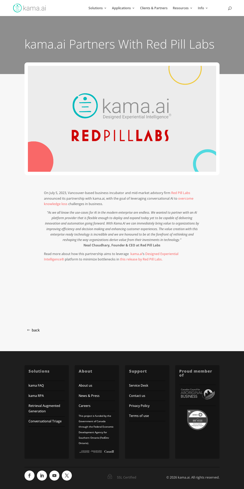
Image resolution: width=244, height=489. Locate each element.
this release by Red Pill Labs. (141, 259)
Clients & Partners (154, 8)
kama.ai (136, 254)
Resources (181, 8)
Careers (84, 406)
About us (85, 385)
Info (201, 8)
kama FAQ (36, 385)
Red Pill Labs (180, 193)
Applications (121, 8)
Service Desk (138, 385)
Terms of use (139, 416)
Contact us (137, 395)
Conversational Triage (45, 421)
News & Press (89, 395)
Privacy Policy (139, 406)
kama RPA (36, 395)
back (36, 330)
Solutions (95, 8)
